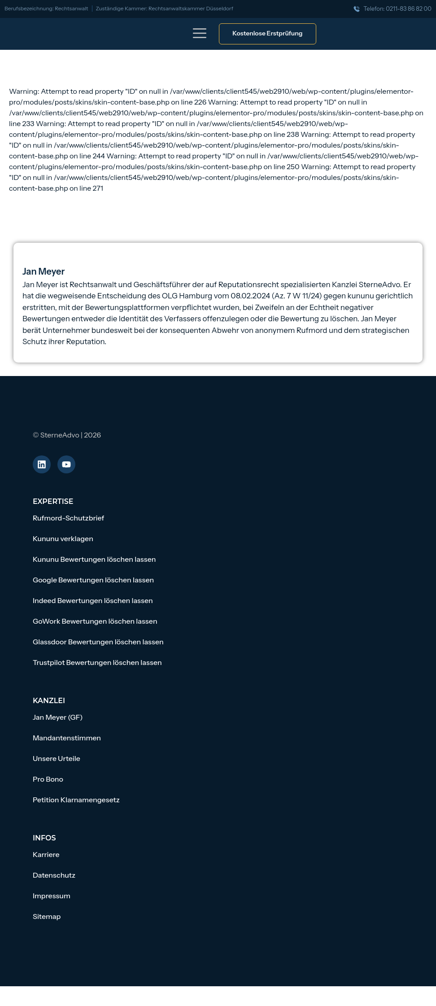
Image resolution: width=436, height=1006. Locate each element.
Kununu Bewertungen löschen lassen (94, 559)
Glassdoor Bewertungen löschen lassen (98, 641)
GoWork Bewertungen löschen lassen (95, 621)
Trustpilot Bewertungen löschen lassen (97, 662)
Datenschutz (54, 874)
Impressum (51, 895)
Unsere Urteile (56, 758)
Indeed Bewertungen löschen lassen (93, 600)
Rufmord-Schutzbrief (68, 517)
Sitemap (47, 916)
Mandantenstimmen (67, 737)
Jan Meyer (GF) (58, 717)
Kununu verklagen (63, 538)
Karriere (46, 854)
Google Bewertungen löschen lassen (93, 579)
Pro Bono (48, 778)
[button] (200, 34)
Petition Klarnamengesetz (76, 799)
